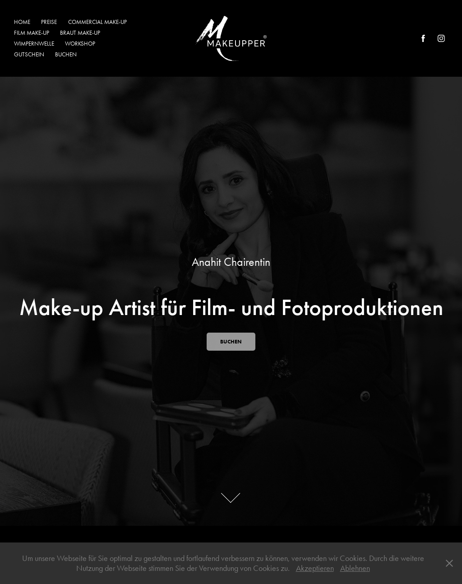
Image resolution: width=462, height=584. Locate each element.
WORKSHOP (80, 43)
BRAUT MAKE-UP (80, 32)
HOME (22, 22)
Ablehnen (355, 568)
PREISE (49, 22)
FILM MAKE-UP (31, 32)
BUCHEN (66, 54)
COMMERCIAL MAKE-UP (97, 22)
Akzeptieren (315, 568)
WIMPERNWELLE (34, 43)
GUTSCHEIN (29, 54)
